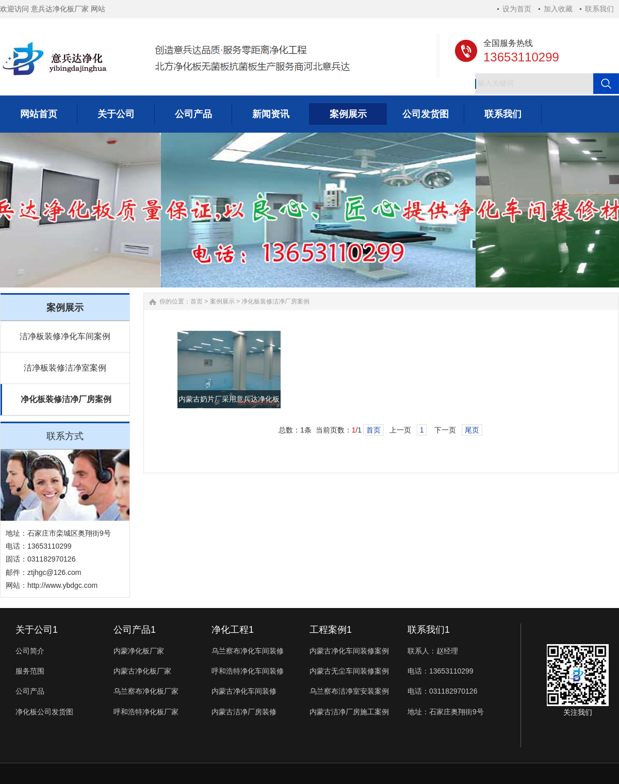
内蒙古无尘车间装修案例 (349, 671)
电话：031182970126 (442, 691)
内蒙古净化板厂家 (142, 671)
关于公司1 (36, 630)
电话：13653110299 (441, 671)
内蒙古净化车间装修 (243, 691)
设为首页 (516, 9)
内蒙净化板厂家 (138, 651)
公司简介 (29, 651)
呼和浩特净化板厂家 (145, 712)
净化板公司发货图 (44, 712)
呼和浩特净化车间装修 (247, 671)
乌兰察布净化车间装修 (247, 651)
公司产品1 (134, 630)
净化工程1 (232, 630)
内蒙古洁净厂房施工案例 (349, 712)
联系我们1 (429, 630)
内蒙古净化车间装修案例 (349, 651)
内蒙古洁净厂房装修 (243, 712)
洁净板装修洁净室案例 (65, 367)
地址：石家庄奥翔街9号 (446, 712)
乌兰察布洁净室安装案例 (349, 691)
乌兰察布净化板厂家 (145, 691)
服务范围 (29, 671)
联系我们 (599, 9)
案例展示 (222, 301)
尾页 (472, 430)
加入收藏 (558, 9)
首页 (196, 301)
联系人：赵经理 (433, 651)
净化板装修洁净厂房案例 (66, 399)
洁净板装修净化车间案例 (65, 336)
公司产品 (29, 691)
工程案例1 (331, 630)
